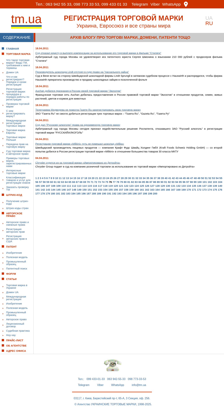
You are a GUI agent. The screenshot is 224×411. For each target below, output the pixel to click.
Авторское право (16, 319)
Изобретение (14, 252)
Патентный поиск (16, 268)
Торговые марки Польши (16, 138)
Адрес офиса (16, 350)
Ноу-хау (11, 335)
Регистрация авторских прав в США (16, 239)
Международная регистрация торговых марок (16, 123)
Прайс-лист (14, 340)
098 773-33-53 (137, 379)
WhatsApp (171, 4)
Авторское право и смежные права (17, 223)
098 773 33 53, (87, 4)
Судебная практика (18, 330)
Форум (11, 273)
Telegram (140, 4)
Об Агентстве (16, 345)
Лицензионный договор (15, 325)
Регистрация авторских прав (15, 230)
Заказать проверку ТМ (17, 188)
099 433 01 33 (114, 4)
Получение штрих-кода (17, 202)
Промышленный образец (16, 262)
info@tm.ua (139, 385)
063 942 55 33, (59, 4)
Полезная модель (17, 257)
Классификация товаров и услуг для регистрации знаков (18, 180)
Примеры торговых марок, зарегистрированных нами (18, 162)
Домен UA (12, 72)
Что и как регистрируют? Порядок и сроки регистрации (16, 80)
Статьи (11, 279)
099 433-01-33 (95, 379)
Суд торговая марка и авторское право (18, 152)
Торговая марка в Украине (16, 286)
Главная (12, 48)
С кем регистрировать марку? (15, 113)
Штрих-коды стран (17, 208)
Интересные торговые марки (15, 171)
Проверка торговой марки (17, 105)
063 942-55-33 (116, 379)
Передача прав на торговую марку (17, 145)
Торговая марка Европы (15, 131)
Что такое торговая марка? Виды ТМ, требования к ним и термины (18, 64)
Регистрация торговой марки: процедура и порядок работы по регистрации (17, 94)
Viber (155, 4)
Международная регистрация (16, 297)
